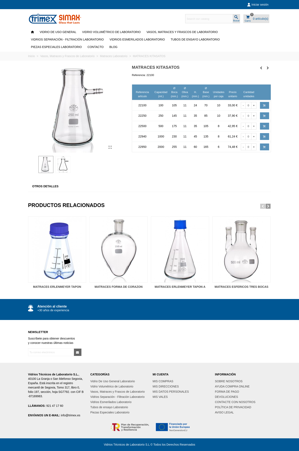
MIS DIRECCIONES (166, 386)
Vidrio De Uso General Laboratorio (112, 381)
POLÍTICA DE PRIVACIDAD (233, 407)
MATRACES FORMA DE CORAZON (119, 286)
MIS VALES (160, 396)
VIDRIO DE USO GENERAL (58, 32)
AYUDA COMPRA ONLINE (232, 386)
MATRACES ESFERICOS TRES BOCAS (241, 286)
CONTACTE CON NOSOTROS (235, 402)
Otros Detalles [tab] (45, 186)
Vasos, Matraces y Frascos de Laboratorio (182, 32)
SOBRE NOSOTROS (229, 381)
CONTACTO (96, 47)
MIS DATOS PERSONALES (171, 391)
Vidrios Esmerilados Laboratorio (137, 39)
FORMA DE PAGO (227, 391)
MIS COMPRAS (163, 381)
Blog (113, 47)
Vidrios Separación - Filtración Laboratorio (67, 39)
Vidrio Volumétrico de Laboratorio (111, 32)
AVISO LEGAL (224, 412)
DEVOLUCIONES (226, 396)
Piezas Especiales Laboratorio (56, 47)
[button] (262, 206)
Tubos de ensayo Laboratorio (195, 39)
